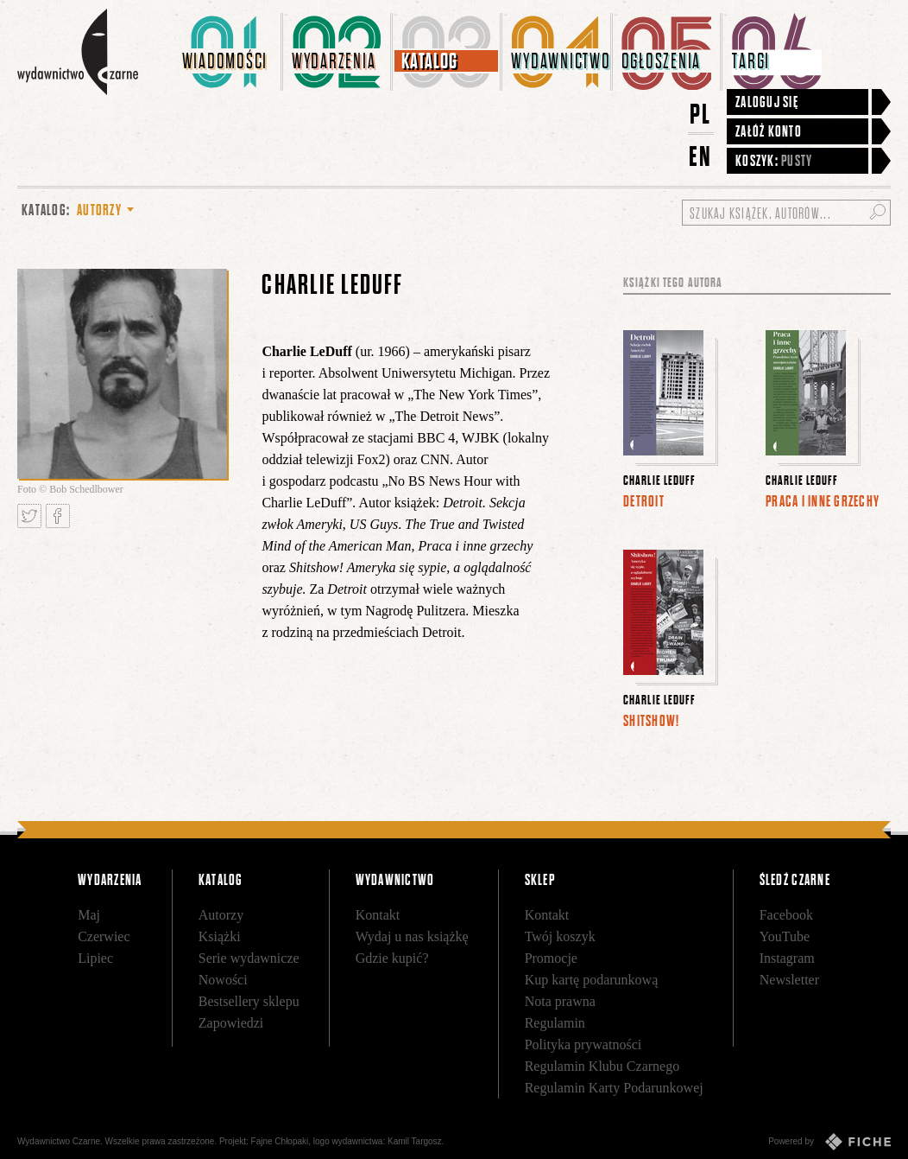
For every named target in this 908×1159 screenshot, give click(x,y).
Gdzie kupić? (392, 958)
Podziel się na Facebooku (58, 516)
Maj (89, 914)
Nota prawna (560, 1001)
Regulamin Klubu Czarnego (602, 1066)
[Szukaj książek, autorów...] (786, 213)
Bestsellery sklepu (249, 1001)
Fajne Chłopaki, (281, 1141)
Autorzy (221, 914)
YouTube (785, 936)
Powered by (829, 1141)
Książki (220, 936)
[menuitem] (228, 52)
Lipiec (95, 958)
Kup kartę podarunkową (592, 979)
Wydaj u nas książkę (412, 936)
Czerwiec (103, 936)
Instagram (787, 958)
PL (701, 114)
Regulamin (555, 1023)
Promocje (551, 958)
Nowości (223, 979)
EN (701, 156)
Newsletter (789, 979)
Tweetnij (29, 516)
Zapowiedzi (231, 1023)
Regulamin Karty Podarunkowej (614, 1087)
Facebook (786, 914)
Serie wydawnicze (249, 958)
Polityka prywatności (583, 1044)
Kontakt (378, 914)
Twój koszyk (560, 936)
